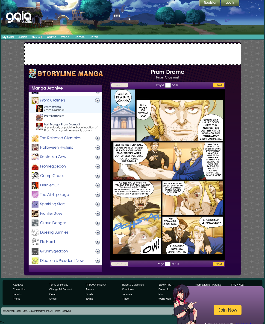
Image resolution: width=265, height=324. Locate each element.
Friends (17, 294)
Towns (89, 298)
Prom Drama (52, 107)
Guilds (89, 294)
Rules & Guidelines (133, 284)
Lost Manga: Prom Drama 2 (62, 124)
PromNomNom (54, 115)
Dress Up (164, 289)
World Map (165, 298)
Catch (94, 37)
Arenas (90, 289)
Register (210, 3)
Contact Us (19, 289)
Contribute (128, 289)
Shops (37, 37)
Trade (125, 298)
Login (230, 3)
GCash (22, 37)
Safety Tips (165, 284)
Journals (127, 294)
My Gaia (8, 37)
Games (79, 37)
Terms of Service (58, 284)
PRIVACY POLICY (96, 284)
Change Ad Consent (60, 289)
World (65, 37)
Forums (51, 37)
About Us (18, 284)
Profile (16, 298)
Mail (161, 294)
